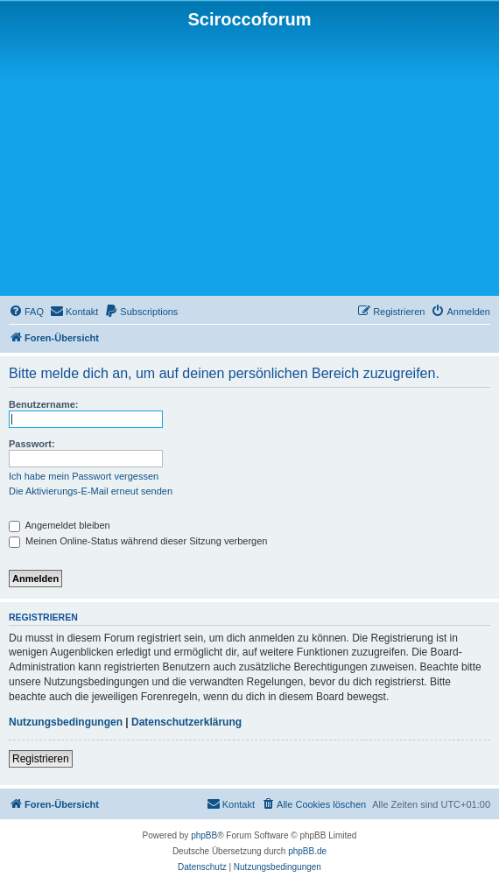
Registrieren (40, 759)
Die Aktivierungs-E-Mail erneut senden (90, 491)
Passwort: (32, 443)
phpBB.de (307, 851)
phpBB (204, 835)
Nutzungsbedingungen (66, 722)
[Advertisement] (249, 161)
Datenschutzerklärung (186, 722)
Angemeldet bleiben (59, 525)
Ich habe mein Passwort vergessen (83, 476)
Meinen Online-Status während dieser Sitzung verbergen (138, 541)
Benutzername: (43, 404)
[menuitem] (26, 311)
